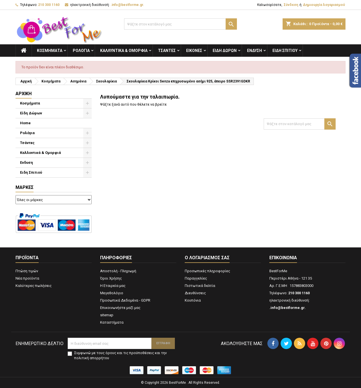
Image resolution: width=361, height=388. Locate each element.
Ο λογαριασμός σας (207, 257)
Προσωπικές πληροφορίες (207, 271)
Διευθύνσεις (195, 293)
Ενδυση (254, 50)
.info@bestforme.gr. (127, 5)
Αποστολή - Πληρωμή (118, 271)
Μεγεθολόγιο (111, 293)
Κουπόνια (193, 300)
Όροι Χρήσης (111, 278)
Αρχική (24, 93)
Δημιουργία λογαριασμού (324, 5)
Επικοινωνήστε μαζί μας (120, 308)
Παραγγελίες (196, 278)
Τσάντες (167, 50)
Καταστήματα (112, 322)
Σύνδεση (291, 5)
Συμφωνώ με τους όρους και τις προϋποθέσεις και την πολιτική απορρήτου (120, 355)
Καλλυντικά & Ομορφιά (124, 50)
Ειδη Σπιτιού (285, 50)
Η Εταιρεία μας (113, 286)
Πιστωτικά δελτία (200, 286)
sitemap (106, 315)
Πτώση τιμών (27, 271)
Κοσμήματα (49, 50)
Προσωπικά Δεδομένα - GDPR (125, 300)
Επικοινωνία (283, 257)
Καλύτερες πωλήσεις (34, 286)
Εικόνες (194, 50)
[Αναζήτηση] (180, 24)
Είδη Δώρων (225, 50)
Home (25, 123)
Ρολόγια (81, 50)
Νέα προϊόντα (27, 278)
